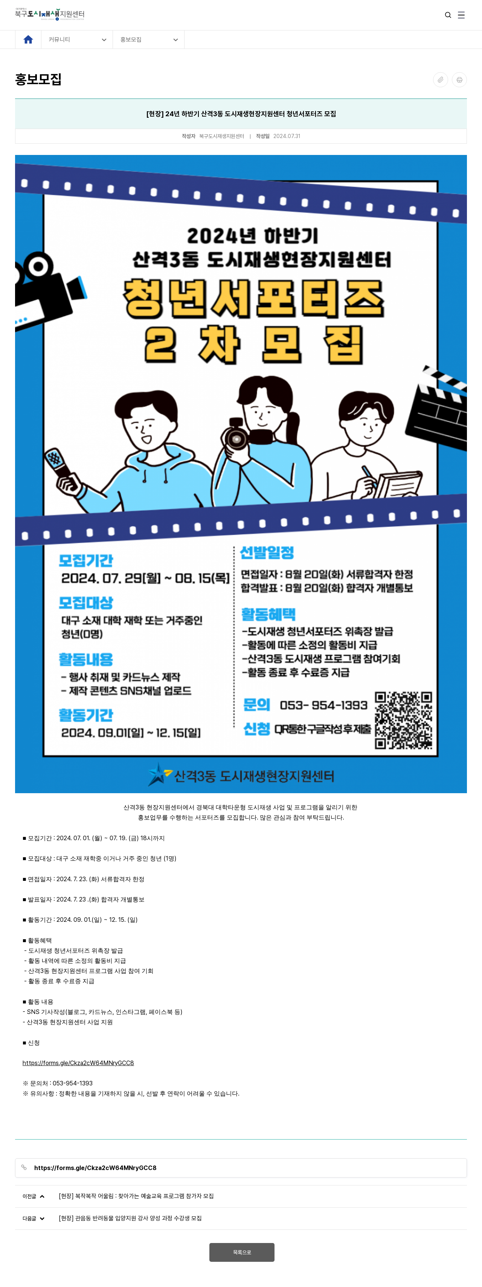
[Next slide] (460, 1131)
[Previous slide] (21, 1131)
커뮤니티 (59, 39)
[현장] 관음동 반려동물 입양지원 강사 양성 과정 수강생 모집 (130, 1024)
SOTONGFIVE (72, 1262)
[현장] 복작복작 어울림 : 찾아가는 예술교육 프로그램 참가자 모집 (136, 1002)
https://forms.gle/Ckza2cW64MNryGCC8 (78, 869)
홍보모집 (131, 39)
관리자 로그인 (31, 1231)
